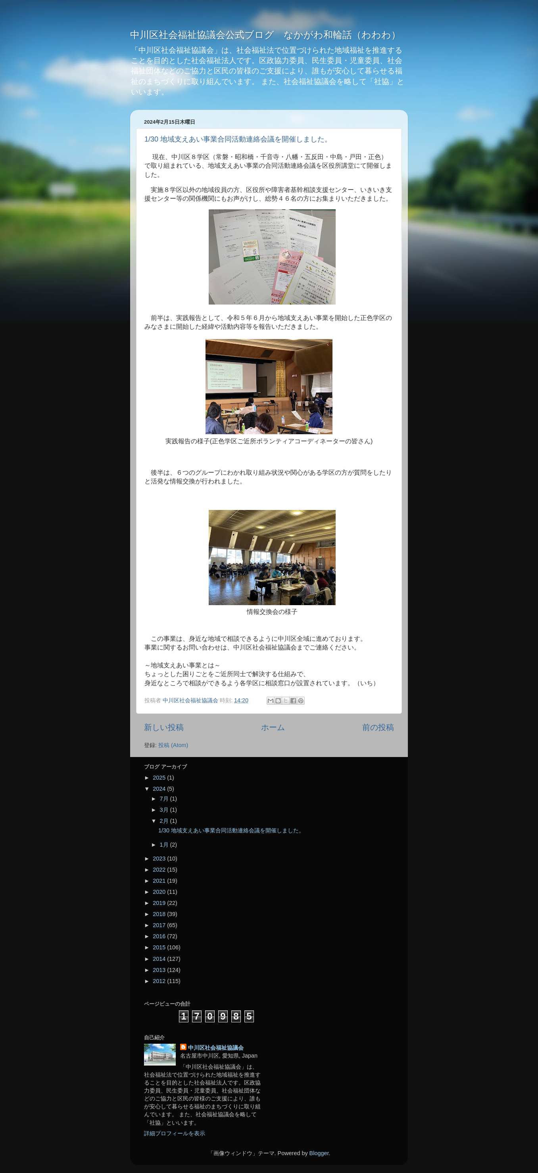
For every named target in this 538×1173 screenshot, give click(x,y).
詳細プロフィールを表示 (174, 1133)
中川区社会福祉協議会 (216, 1048)
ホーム (273, 727)
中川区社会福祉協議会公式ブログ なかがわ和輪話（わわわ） (265, 34)
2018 (160, 914)
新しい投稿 (164, 727)
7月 (165, 798)
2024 (160, 789)
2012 (160, 981)
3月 (165, 810)
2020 (160, 892)
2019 (160, 903)
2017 (160, 925)
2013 (160, 970)
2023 (160, 858)
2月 (165, 821)
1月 (165, 844)
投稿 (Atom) (173, 745)
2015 (160, 947)
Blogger (319, 1153)
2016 (160, 936)
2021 (160, 881)
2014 (160, 959)
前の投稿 (378, 727)
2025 (160, 777)
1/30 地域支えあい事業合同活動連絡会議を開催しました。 (238, 139)
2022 (160, 869)
